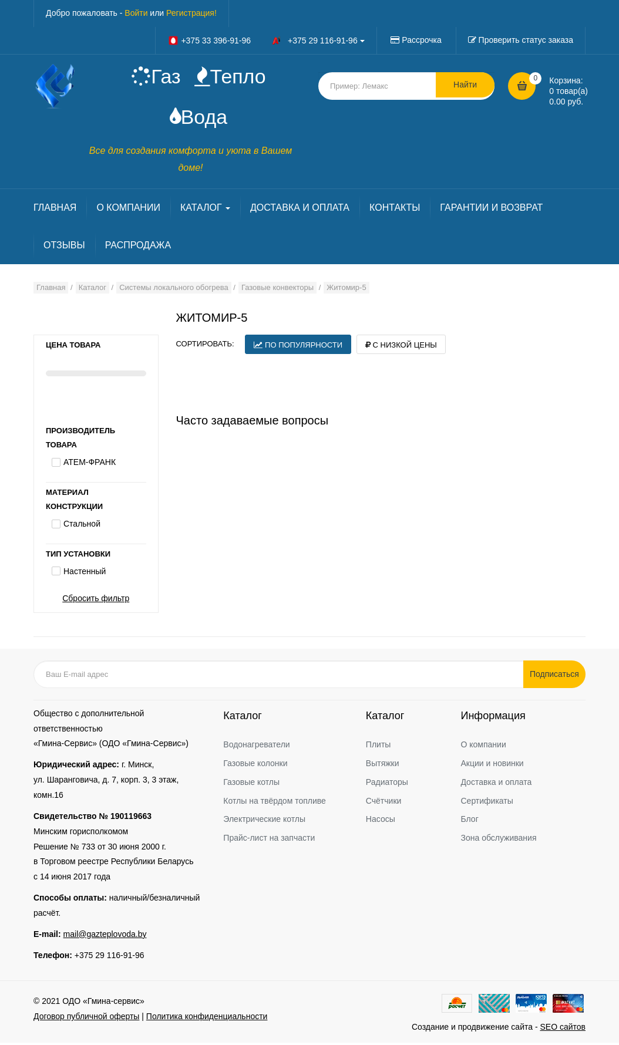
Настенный (84, 573)
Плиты (378, 746)
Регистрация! (191, 13)
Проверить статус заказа (526, 40)
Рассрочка (421, 40)
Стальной (81, 526)
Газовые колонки (255, 765)
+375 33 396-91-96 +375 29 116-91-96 (266, 40)
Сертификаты (486, 802)
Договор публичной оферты (86, 1018)
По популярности (298, 346)
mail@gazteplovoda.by (105, 936)
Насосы (380, 821)
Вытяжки (382, 765)
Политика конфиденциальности (207, 1018)
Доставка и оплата (495, 783)
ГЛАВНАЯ (54, 209)
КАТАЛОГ (205, 209)
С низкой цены (401, 346)
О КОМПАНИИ (128, 209)
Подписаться (556, 675)
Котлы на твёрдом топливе (274, 802)
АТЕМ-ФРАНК (89, 464)
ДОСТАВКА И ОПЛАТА (299, 209)
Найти (465, 85)
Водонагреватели (256, 746)
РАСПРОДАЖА (138, 247)
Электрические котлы (264, 821)
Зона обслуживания (498, 840)
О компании (483, 746)
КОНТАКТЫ (394, 209)
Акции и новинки (491, 765)
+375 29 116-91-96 (109, 957)
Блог (469, 821)
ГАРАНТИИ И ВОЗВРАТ (491, 209)
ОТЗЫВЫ (64, 247)
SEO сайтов (563, 1029)
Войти (136, 13)
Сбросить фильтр (95, 600)
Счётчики (384, 802)
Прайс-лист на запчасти (269, 840)
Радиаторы (387, 783)
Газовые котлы (251, 783)
